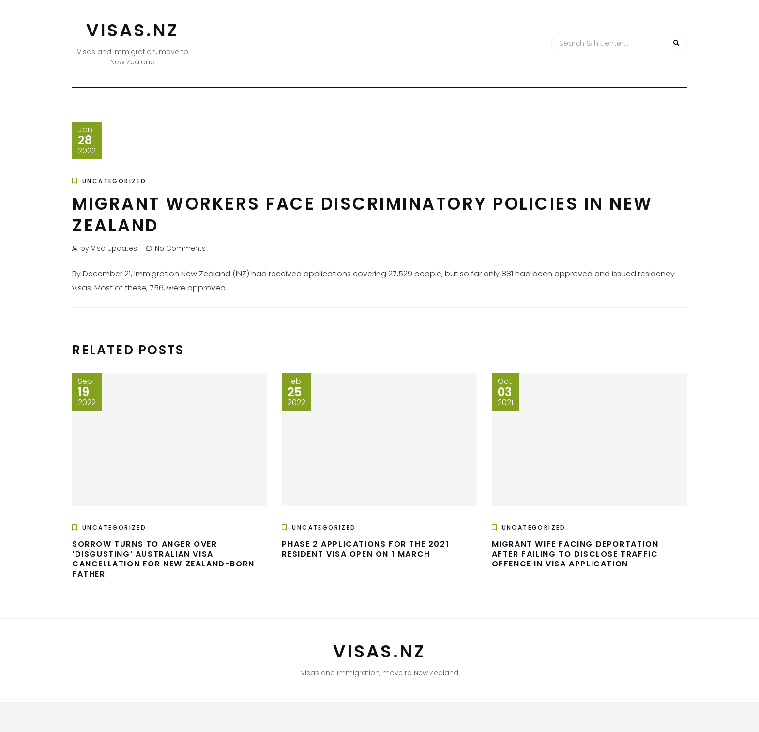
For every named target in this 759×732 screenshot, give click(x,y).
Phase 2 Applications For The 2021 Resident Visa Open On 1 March (365, 549)
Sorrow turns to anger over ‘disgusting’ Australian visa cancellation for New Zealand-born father (163, 559)
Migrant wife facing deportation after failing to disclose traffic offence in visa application (575, 554)
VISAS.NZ (132, 30)
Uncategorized (114, 181)
